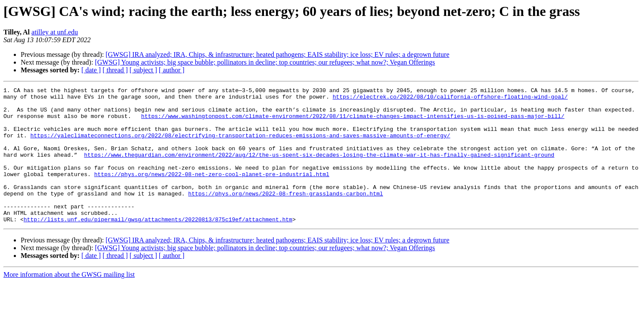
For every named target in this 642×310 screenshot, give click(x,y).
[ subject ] (143, 70)
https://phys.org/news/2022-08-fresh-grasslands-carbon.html (285, 215)
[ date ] (91, 70)
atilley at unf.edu (54, 32)
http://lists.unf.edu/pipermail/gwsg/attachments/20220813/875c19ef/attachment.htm (158, 246)
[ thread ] (115, 70)
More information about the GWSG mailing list (69, 301)
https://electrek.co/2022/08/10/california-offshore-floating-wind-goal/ (450, 99)
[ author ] (172, 70)
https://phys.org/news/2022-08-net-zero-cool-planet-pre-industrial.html (211, 192)
